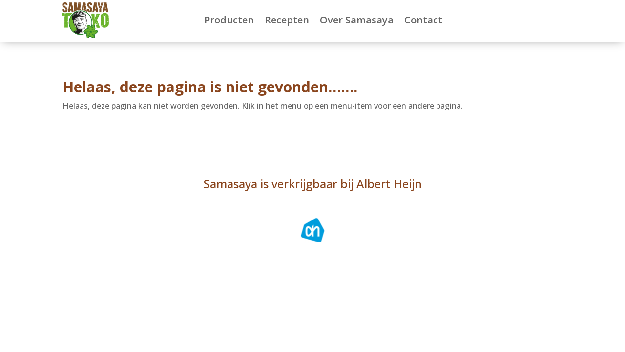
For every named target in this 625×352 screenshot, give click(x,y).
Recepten (287, 19)
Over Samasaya (357, 19)
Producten (229, 19)
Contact (423, 19)
